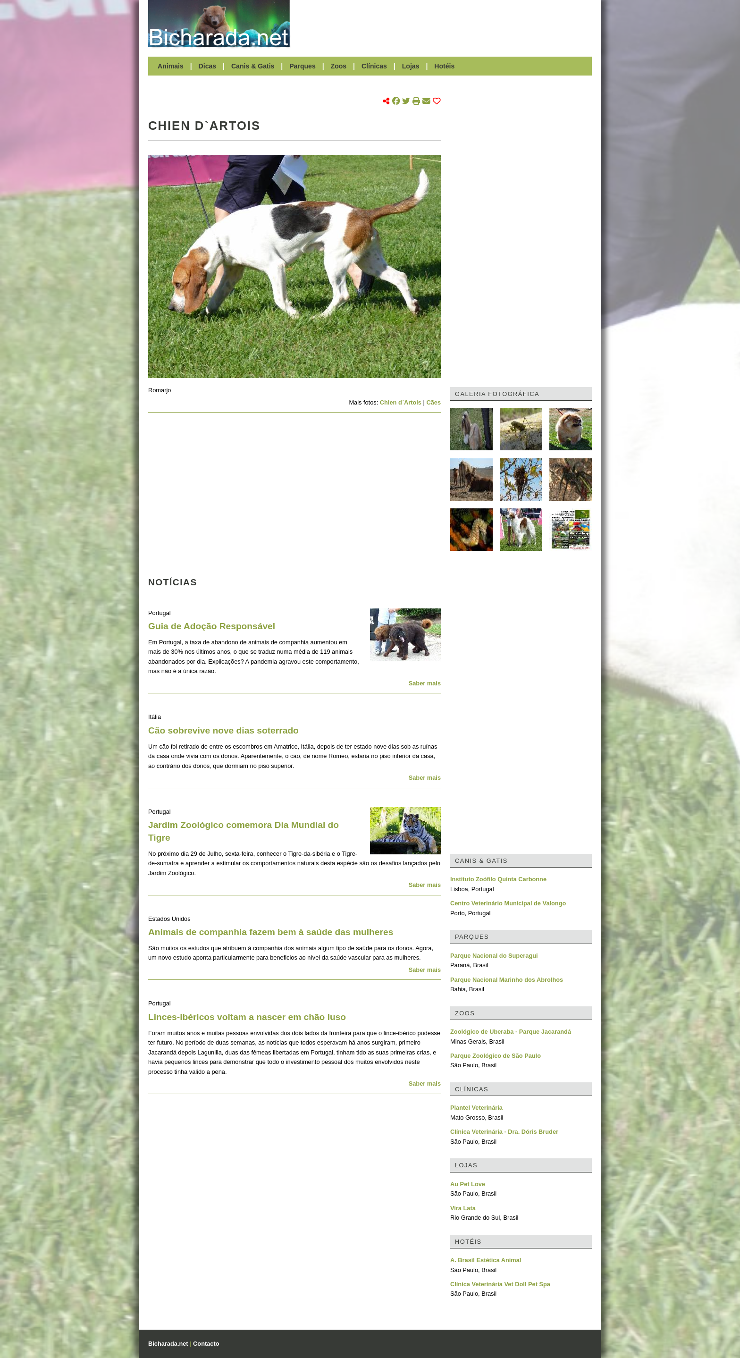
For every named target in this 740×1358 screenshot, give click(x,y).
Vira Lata (463, 1208)
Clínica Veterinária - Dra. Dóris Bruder (504, 1131)
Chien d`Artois (400, 402)
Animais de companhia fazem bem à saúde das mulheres (270, 932)
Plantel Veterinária (476, 1107)
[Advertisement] (445, 23)
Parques (302, 66)
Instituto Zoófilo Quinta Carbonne (498, 879)
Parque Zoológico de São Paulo (495, 1055)
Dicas (208, 66)
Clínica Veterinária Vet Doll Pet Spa (500, 1284)
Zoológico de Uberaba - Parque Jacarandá (510, 1031)
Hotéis (444, 66)
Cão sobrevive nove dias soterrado (223, 730)
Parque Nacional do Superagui (494, 955)
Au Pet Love (467, 1184)
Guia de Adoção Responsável (211, 626)
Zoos (339, 66)
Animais (171, 66)
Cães (433, 402)
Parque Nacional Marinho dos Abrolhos (506, 979)
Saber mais (425, 683)
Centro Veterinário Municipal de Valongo (508, 903)
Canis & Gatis (253, 66)
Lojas (411, 66)
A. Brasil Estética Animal (485, 1260)
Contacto (206, 1343)
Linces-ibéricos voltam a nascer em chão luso (247, 1017)
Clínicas (374, 66)
